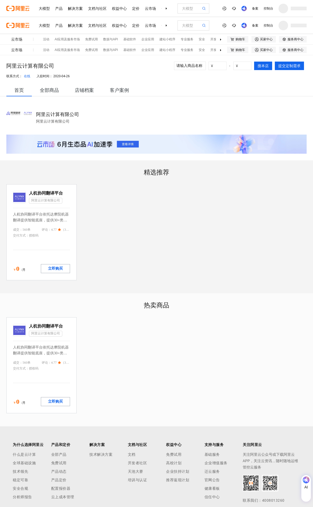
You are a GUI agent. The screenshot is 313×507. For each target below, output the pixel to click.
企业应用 (147, 39)
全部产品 (59, 454)
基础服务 (212, 454)
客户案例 (119, 90)
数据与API (110, 39)
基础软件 (129, 39)
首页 (19, 90)
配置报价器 (61, 488)
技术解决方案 (100, 454)
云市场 (150, 8)
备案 (255, 8)
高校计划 (173, 463)
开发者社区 (137, 463)
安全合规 (20, 488)
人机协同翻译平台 (46, 193)
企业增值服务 (216, 463)
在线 (27, 76)
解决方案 (75, 8)
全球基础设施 (24, 463)
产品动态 (59, 471)
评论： (46, 229)
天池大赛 (135, 471)
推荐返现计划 (177, 480)
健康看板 (212, 488)
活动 (46, 39)
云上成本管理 (62, 497)
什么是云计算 (24, 454)
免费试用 (91, 39)
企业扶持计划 (177, 471)
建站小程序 (167, 39)
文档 (132, 454)
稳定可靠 (20, 480)
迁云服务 (212, 471)
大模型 (44, 8)
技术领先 (20, 471)
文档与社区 (97, 8)
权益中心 (119, 8)
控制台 (268, 8)
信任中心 (212, 497)
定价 (136, 8)
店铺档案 (84, 90)
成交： (18, 229)
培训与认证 (137, 480)
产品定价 (59, 480)
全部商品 (49, 90)
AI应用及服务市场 (67, 39)
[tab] (19, 90)
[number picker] (219, 66)
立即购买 (55, 268)
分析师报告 (22, 497)
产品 (59, 8)
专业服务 (187, 39)
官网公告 (212, 480)
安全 (202, 39)
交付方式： (21, 235)
